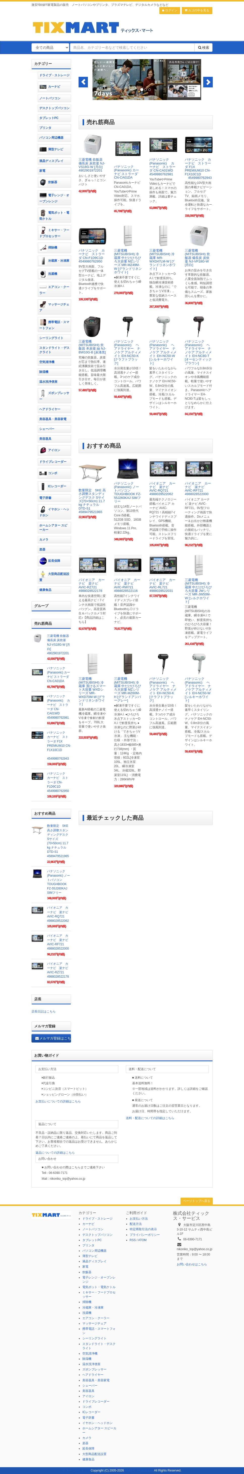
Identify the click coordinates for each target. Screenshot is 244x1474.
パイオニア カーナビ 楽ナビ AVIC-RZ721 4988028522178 (92, 585)
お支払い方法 (139, 1218)
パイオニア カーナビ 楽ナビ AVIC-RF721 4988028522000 (198, 488)
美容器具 (45, 439)
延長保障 (49, 561)
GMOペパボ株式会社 (139, 1470)
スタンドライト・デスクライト (54, 350)
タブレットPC (49, 118)
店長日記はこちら (43, 1011)
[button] (83, 82)
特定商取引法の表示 (143, 1229)
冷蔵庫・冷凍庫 (54, 261)
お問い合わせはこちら (192, 1264)
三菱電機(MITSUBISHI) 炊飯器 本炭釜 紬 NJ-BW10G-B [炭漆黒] (92, 347)
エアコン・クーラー (54, 289)
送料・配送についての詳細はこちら (150, 1118)
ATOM (142, 1240)
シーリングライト (51, 338)
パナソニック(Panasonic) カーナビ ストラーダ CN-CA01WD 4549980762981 (162, 167)
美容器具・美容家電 (52, 419)
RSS (133, 1240)
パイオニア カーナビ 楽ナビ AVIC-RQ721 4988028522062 (162, 488)
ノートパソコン (49, 98)
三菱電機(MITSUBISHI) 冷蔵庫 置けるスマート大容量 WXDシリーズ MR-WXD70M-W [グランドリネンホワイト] (92, 691)
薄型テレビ (51, 149)
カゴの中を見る (197, 10)
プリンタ (45, 128)
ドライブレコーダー (52, 462)
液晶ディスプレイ (51, 161)
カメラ (43, 539)
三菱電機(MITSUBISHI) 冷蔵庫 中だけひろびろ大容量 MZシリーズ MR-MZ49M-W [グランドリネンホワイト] (128, 261)
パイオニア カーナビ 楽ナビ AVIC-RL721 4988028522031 (162, 585)
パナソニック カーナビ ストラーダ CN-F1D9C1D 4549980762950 (93, 256)
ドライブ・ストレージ (54, 75)
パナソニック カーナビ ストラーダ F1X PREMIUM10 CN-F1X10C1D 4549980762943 (198, 168)
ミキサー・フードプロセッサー (54, 232)
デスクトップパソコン (54, 108)
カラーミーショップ (76, 1470)
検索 (203, 47)
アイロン (49, 450)
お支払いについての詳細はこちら (58, 1101)
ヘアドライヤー (49, 409)
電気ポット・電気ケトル (54, 215)
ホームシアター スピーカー (53, 527)
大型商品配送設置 (54, 576)
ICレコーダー (52, 486)
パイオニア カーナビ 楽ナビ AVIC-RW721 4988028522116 (127, 585)
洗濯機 (48, 274)
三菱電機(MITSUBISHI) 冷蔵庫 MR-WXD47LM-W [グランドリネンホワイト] (162, 259)
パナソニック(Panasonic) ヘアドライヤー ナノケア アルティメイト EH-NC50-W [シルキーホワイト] (163, 352)
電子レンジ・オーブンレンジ (54, 197)
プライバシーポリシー (145, 1235)
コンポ (48, 473)
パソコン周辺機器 (51, 137)
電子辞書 (45, 498)
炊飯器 (48, 182)
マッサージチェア (54, 306)
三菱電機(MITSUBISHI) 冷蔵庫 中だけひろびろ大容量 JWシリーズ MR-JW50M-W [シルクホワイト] (198, 590)
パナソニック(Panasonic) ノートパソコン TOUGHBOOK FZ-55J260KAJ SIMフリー (127, 492)
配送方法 (136, 1224)
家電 (42, 171)
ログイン (169, 10)
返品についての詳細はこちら (55, 1152)
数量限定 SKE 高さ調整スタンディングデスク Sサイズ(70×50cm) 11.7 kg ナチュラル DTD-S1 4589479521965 (92, 501)
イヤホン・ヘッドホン (54, 511)
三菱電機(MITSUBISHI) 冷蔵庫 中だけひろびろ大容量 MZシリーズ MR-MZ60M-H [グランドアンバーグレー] (127, 689)
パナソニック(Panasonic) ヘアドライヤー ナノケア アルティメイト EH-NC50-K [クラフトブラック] (127, 352)
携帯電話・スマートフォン (54, 324)
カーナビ (49, 87)
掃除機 (48, 248)
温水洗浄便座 (48, 381)
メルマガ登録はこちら (53, 1038)
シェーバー (46, 429)
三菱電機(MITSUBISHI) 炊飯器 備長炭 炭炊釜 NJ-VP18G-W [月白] (197, 258)
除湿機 (43, 372)
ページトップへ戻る (196, 1201)
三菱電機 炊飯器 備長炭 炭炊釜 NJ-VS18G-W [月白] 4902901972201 (92, 165)
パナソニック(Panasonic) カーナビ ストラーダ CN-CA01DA (126, 172)
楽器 (42, 549)
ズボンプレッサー (54, 395)
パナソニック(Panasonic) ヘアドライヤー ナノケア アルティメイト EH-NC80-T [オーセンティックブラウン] (198, 352)
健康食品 (45, 590)
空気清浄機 (46, 362)
